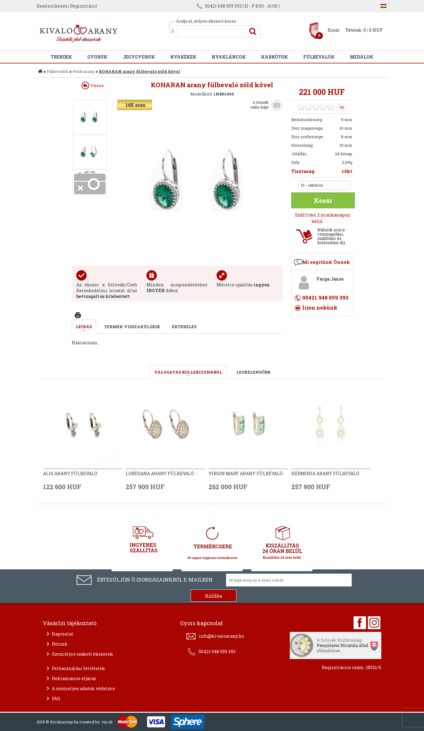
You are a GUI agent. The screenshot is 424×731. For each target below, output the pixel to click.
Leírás (84, 326)
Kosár (334, 30)
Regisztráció (83, 6)
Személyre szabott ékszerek (82, 654)
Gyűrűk (97, 57)
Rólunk (60, 644)
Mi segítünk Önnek (326, 262)
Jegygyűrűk (139, 57)
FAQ (56, 698)
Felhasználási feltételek (78, 668)
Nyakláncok (229, 57)
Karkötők (274, 57)
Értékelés (184, 326)
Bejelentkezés (52, 6)
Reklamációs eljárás (74, 678)
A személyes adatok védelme (83, 688)
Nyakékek (183, 57)
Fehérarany (84, 71)
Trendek (61, 57)
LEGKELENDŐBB (253, 372)
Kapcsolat (62, 634)
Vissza (92, 85)
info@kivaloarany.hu (221, 636)
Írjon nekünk (319, 307)
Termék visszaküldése (132, 326)
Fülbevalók (319, 57)
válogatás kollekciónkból (188, 372)
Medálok (361, 57)
